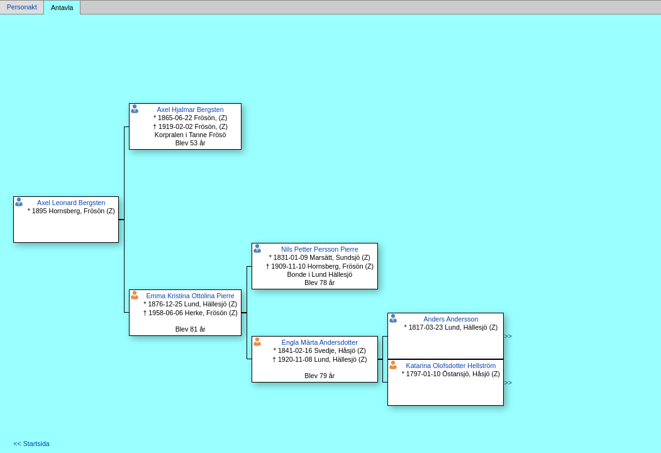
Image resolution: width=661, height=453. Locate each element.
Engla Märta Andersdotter (320, 342)
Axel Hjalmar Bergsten (190, 109)
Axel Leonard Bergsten (71, 202)
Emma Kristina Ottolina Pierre (190, 295)
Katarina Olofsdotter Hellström (451, 365)
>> (507, 336)
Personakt (22, 7)
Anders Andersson (450, 319)
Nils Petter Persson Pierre (319, 249)
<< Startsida (31, 443)
